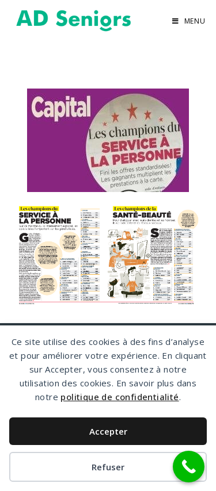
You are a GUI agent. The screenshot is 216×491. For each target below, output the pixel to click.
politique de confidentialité (119, 396)
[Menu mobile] (189, 21)
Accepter (108, 431)
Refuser (108, 467)
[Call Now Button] (188, 466)
